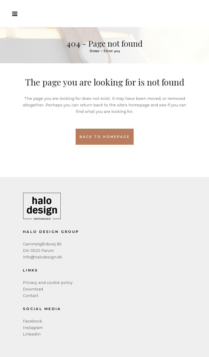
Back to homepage (104, 137)
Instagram (33, 327)
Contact (30, 295)
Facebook (32, 321)
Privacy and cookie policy (48, 282)
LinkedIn (32, 334)
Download (33, 289)
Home (95, 50)
